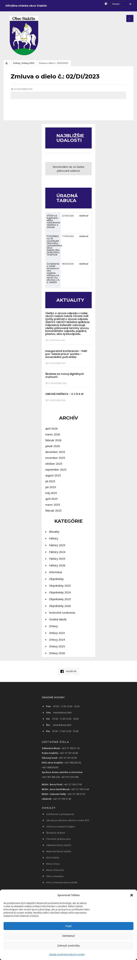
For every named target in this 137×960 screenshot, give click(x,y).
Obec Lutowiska (54, 876)
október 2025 (53, 463)
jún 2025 (50, 487)
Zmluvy (16, 63)
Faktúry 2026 (57, 565)
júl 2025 (50, 481)
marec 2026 (52, 434)
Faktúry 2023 (57, 545)
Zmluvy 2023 (27, 63)
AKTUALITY (70, 300)
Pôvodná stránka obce (58, 839)
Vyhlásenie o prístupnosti (60, 814)
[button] (131, 895)
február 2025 (53, 510)
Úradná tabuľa (57, 619)
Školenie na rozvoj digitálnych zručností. (64, 375)
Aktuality (54, 531)
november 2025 (55, 457)
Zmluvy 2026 (57, 653)
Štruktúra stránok (55, 832)
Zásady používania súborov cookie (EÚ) (67, 820)
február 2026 (53, 440)
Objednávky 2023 (60, 585)
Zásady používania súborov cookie (67, 954)
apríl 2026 (51, 428)
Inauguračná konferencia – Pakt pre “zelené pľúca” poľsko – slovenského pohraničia (66, 354)
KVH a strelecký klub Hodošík (61, 882)
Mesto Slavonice (55, 870)
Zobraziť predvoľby (68, 945)
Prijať (68, 926)
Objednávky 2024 (60, 592)
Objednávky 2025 (60, 599)
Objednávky (56, 579)
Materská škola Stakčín (58, 851)
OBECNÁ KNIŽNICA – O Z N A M (64, 394)
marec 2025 (52, 504)
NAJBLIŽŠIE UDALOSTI (70, 138)
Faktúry (53, 538)
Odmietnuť (68, 935)
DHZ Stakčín (52, 857)
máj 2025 (51, 493)
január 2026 (52, 446)
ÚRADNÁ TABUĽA (67, 198)
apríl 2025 (51, 499)
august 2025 (53, 475)
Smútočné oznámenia (62, 612)
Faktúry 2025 (57, 558)
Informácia (55, 572)
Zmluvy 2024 (57, 639)
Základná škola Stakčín (58, 845)
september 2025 (55, 469)
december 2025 (55, 452)
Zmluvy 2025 (57, 646)
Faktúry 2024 (57, 552)
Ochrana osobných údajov (60, 826)
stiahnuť (83, 215)
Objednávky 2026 (60, 606)
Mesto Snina (53, 863)
